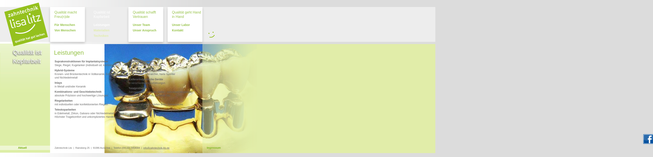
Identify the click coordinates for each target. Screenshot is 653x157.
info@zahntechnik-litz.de (156, 148)
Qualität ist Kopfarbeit (102, 14)
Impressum (214, 147)
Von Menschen (65, 30)
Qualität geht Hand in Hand (186, 14)
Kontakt (177, 30)
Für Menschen (64, 25)
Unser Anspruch (144, 30)
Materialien (101, 30)
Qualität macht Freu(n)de (65, 14)
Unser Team (141, 25)
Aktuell (22, 147)
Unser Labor (181, 25)
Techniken (101, 36)
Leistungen (102, 25)
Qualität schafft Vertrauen (144, 14)
